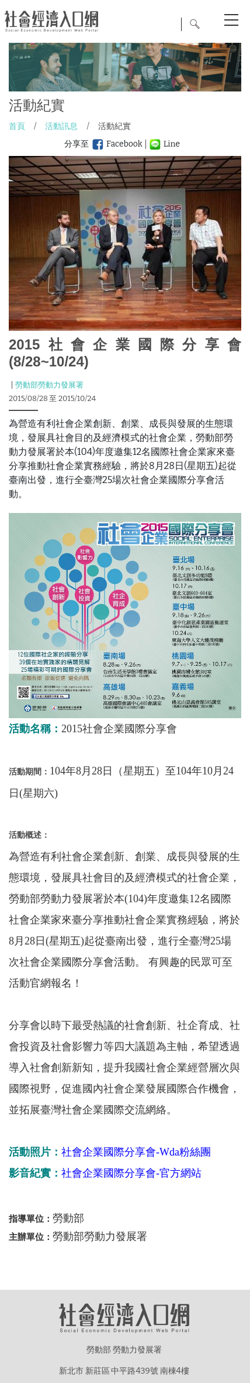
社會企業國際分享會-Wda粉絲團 (136, 1152)
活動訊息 (61, 126)
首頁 (17, 126)
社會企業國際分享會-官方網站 (131, 1173)
